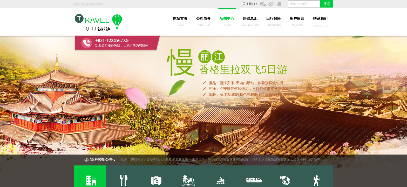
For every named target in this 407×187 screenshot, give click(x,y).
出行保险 (273, 19)
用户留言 (297, 19)
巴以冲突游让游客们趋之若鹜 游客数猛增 (160, 160)
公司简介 (203, 19)
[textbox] (304, 4)
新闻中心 (227, 19)
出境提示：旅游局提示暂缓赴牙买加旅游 (221, 160)
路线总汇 (250, 19)
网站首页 (180, 19)
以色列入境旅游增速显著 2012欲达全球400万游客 (287, 160)
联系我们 (320, 19)
